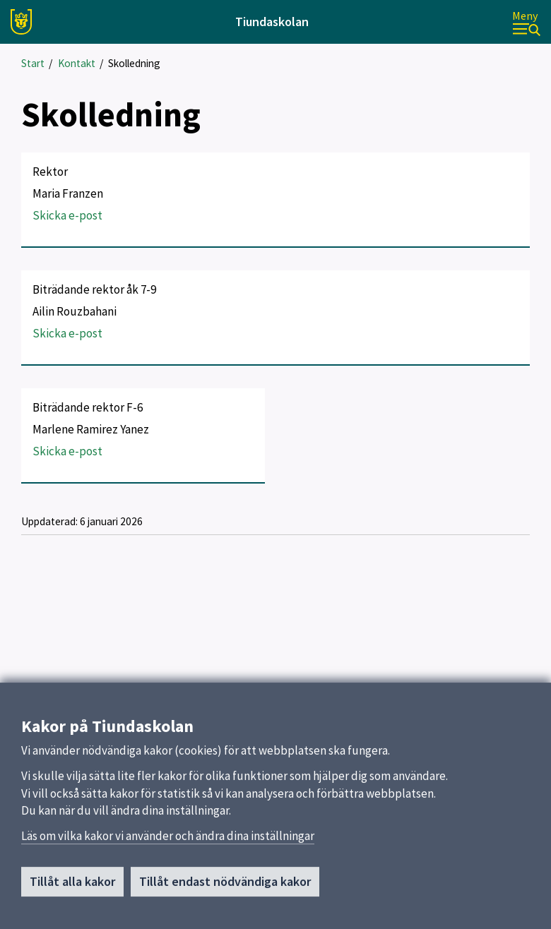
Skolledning (134, 63)
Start (33, 63)
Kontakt (76, 63)
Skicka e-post (67, 215)
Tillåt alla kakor (72, 886)
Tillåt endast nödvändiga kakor (225, 886)
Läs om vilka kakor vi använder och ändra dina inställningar (167, 841)
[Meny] (526, 22)
